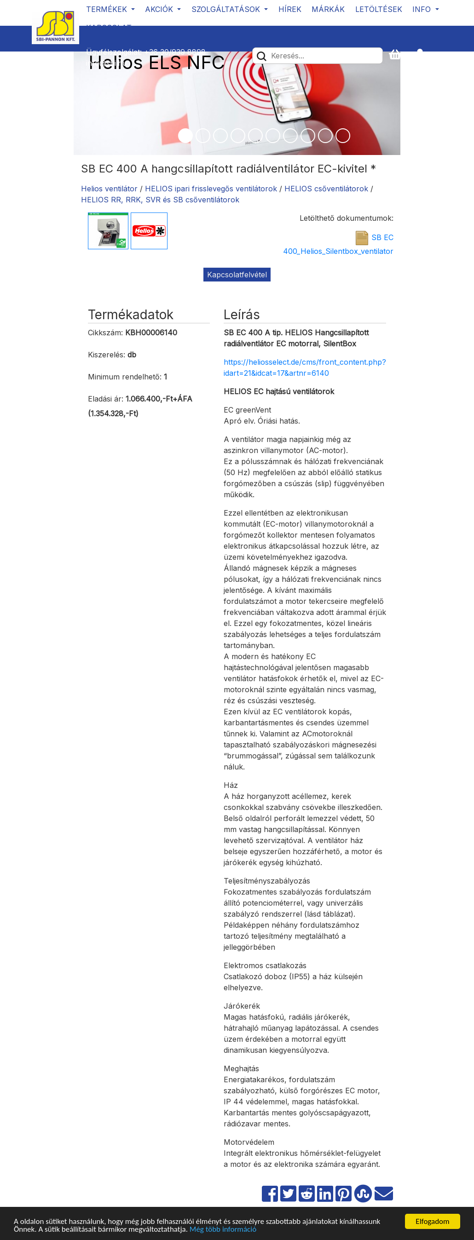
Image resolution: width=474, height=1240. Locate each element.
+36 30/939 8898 (175, 52)
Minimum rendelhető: (125, 376)
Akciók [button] (160, 9)
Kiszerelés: (106, 354)
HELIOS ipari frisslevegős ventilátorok (211, 188)
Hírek (289, 9)
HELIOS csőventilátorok (326, 188)
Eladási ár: (105, 398)
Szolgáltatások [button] (226, 9)
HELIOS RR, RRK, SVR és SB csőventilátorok (160, 199)
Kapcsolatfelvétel (237, 274)
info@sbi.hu (106, 63)
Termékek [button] (107, 9)
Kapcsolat (109, 27)
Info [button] (422, 9)
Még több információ (223, 1230)
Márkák (328, 9)
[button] (424, 55)
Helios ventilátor (109, 188)
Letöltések (378, 9)
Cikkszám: (105, 332)
